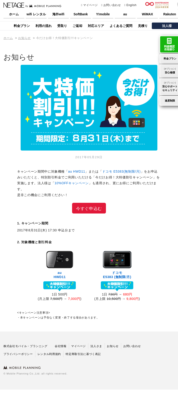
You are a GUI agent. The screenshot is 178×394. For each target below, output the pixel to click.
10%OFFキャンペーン (71, 183)
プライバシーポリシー (18, 354)
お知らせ (24, 38)
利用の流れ (43, 26)
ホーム (14, 14)
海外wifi (58, 14)
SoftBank (80, 14)
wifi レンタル (36, 14)
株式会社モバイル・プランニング (25, 346)
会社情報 (61, 346)
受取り (62, 26)
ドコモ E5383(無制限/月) (121, 171)
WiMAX (147, 14)
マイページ (89, 5)
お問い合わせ (111, 5)
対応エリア (96, 26)
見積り (143, 26)
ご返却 (77, 26)
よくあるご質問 (121, 26)
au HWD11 (76, 171)
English (130, 5)
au (125, 14)
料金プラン (22, 26)
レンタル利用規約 (49, 354)
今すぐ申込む (89, 208)
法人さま (96, 346)
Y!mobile (103, 14)
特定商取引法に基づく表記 (83, 354)
